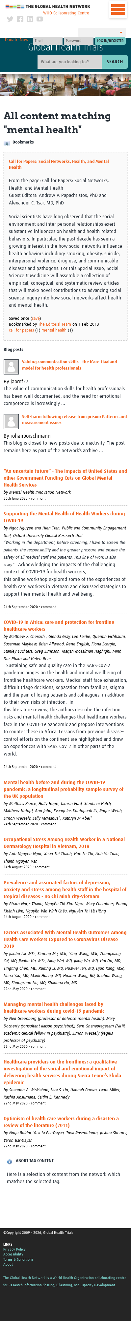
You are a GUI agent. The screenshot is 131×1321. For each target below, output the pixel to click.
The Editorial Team (54, 324)
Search (115, 61)
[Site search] (70, 62)
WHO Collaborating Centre (66, 13)
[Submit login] (110, 41)
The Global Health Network (48, 6)
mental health (53, 330)
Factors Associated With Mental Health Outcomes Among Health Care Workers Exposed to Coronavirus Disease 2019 (65, 939)
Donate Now (17, 40)
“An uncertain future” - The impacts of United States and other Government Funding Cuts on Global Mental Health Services (65, 478)
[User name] (48, 41)
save (35, 318)
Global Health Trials (65, 47)
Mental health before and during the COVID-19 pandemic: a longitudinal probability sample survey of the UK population (63, 789)
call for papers (21, 330)
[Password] (78, 41)
